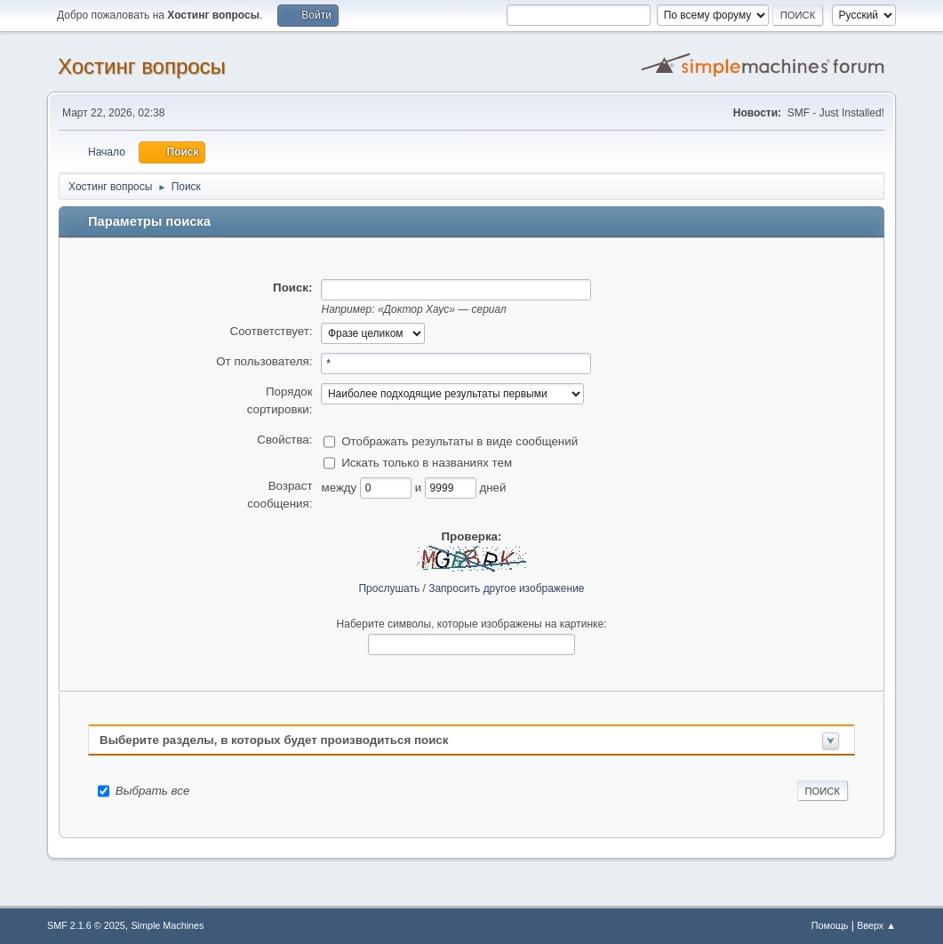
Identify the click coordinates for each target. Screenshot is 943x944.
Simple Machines (167, 925)
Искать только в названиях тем (426, 461)
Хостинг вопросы (142, 66)
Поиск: (292, 287)
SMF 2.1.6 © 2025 (86, 925)
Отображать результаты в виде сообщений (459, 440)
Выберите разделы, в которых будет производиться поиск (274, 740)
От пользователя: (264, 361)
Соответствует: (271, 331)
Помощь (830, 925)
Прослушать (389, 588)
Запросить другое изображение (506, 588)
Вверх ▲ (876, 925)
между (340, 486)
